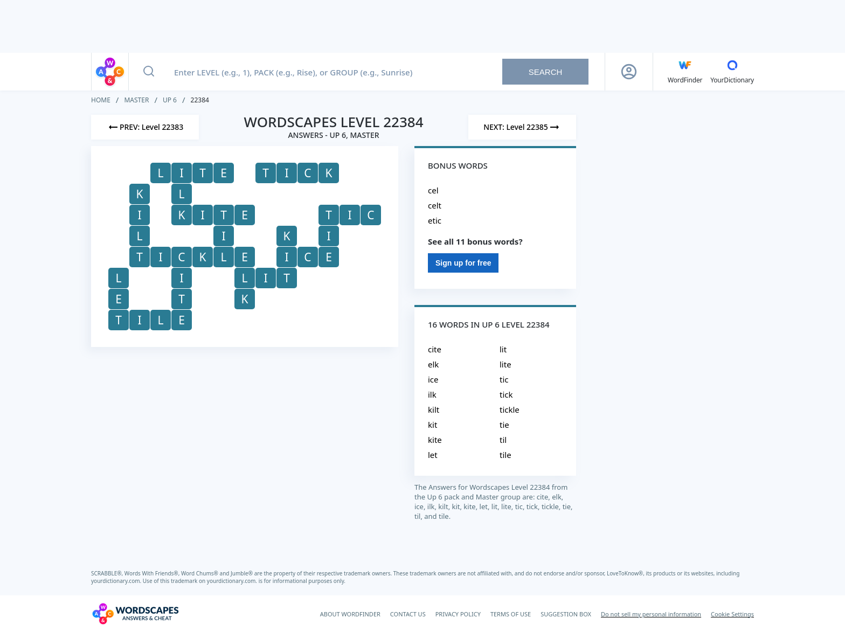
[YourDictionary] (732, 72)
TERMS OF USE (510, 614)
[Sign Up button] (629, 72)
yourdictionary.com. (117, 581)
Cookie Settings (732, 614)
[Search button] (149, 72)
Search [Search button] (546, 72)
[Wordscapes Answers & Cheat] (135, 614)
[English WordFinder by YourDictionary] (685, 72)
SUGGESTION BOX (566, 614)
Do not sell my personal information (651, 614)
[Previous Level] (145, 127)
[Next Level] (522, 127)
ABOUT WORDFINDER (350, 614)
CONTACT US (408, 614)
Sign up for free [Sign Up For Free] (463, 263)
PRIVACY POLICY (458, 614)
